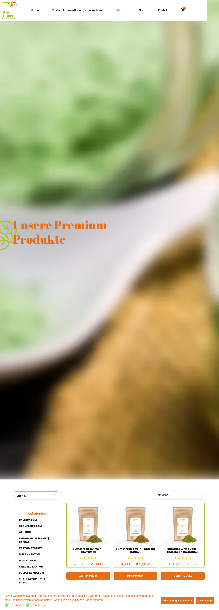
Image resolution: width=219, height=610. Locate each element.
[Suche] (33, 495)
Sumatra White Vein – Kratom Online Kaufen (183, 550)
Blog (153, 10)
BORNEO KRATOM (30, 526)
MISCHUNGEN (28, 560)
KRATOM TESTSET (30, 548)
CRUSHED (25, 532)
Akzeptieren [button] (205, 600)
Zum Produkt (88, 576)
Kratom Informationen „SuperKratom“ (89, 10)
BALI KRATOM (28, 520)
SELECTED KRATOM (31, 566)
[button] (8, 605)
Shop (131, 10)
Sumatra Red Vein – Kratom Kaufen (135, 550)
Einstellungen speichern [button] (178, 600)
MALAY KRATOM (29, 554)
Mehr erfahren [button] (94, 600)
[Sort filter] (179, 494)
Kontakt (175, 10)
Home (47, 10)
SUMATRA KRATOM (31, 573)
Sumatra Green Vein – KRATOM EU (88, 550)
